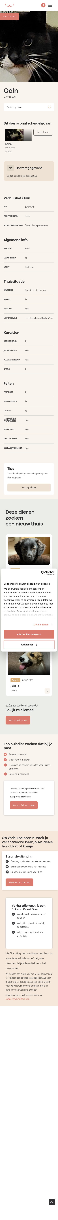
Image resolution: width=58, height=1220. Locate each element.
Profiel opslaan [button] (29, 107)
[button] (43, 5)
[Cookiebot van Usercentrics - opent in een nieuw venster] (41, 573)
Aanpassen (29, 644)
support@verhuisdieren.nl (18, 999)
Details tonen (41, 624)
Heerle (14, 690)
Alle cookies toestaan (29, 634)
